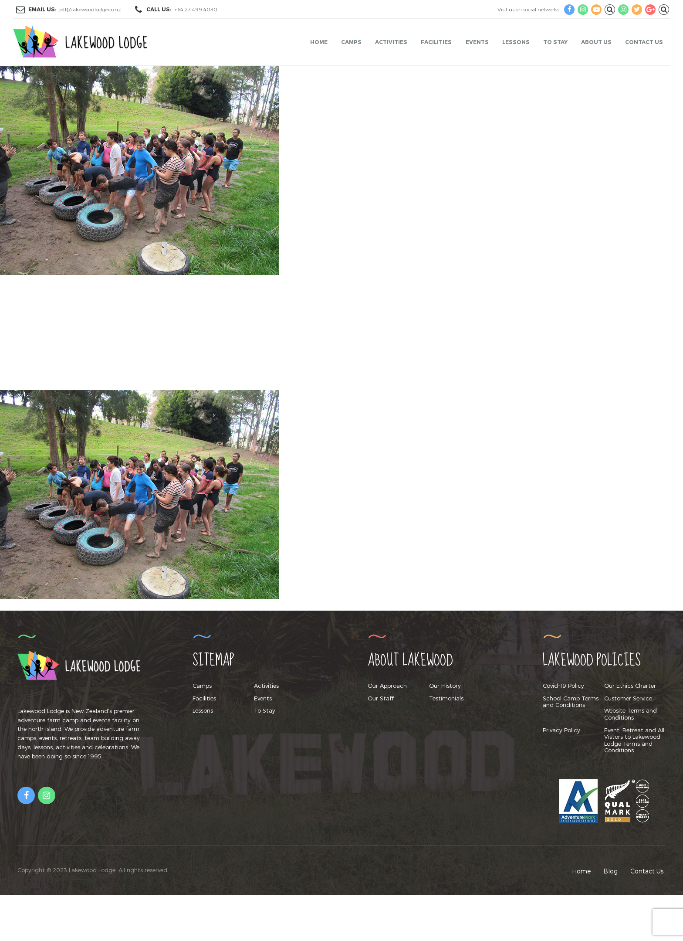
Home (319, 42)
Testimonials (446, 698)
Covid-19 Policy (563, 685)
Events (477, 42)
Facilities (436, 42)
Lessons (516, 42)
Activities (391, 42)
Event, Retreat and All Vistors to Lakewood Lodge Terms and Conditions (634, 740)
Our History (445, 685)
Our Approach (387, 685)
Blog (610, 871)
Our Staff (381, 698)
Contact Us (644, 42)
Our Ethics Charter (630, 685)
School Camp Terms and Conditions (570, 702)
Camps (351, 42)
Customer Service (628, 698)
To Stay (555, 42)
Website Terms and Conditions (630, 714)
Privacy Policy (561, 730)
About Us (596, 42)
